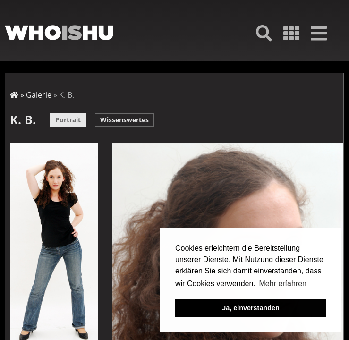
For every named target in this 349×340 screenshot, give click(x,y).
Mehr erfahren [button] (282, 284)
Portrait (68, 119)
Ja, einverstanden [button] (251, 308)
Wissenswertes (124, 119)
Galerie (38, 95)
